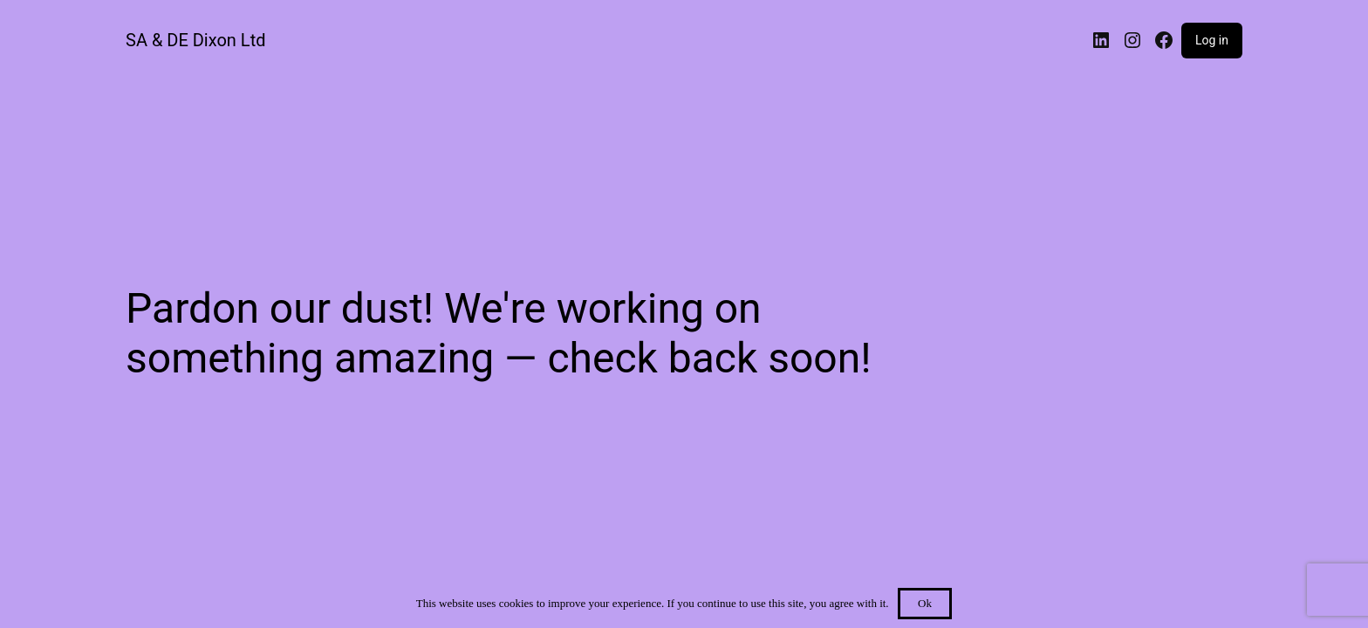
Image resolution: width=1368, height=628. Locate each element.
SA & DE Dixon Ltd (195, 40)
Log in (1211, 40)
